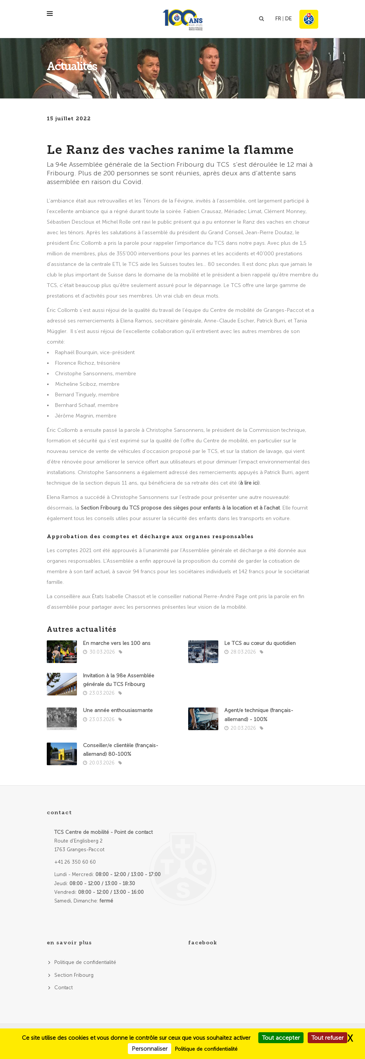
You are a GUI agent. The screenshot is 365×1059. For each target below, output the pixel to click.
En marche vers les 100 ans (116, 643)
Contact (63, 987)
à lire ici (249, 483)
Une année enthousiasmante (118, 710)
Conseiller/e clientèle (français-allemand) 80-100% (120, 749)
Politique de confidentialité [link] (206, 1049)
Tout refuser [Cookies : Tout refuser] (327, 1037)
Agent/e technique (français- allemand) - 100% (258, 714)
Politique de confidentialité (85, 962)
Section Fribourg (74, 975)
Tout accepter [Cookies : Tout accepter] (281, 1037)
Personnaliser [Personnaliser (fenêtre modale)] (149, 1048)
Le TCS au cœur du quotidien (260, 643)
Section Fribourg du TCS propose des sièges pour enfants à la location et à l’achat (180, 508)
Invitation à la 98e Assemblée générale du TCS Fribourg (118, 680)
